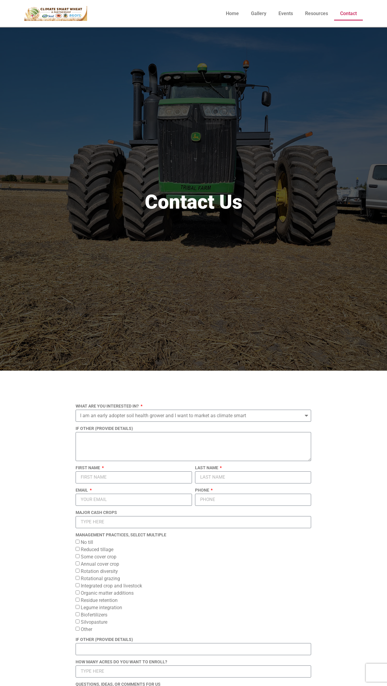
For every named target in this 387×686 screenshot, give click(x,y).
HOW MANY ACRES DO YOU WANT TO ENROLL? (121, 662)
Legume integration (101, 607)
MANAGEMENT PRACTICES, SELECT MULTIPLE (121, 535)
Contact (348, 13)
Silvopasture (94, 622)
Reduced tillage (97, 549)
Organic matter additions (107, 593)
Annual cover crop (100, 564)
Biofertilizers (94, 614)
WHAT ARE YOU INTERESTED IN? (108, 406)
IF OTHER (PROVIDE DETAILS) (104, 428)
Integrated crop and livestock (111, 585)
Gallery (258, 13)
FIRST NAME (88, 468)
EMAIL (82, 490)
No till (87, 542)
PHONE (202, 490)
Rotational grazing (100, 578)
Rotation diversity (99, 571)
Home (232, 13)
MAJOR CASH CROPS (96, 512)
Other (86, 629)
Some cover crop (98, 556)
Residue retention (99, 600)
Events (285, 13)
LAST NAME (207, 468)
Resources (316, 13)
